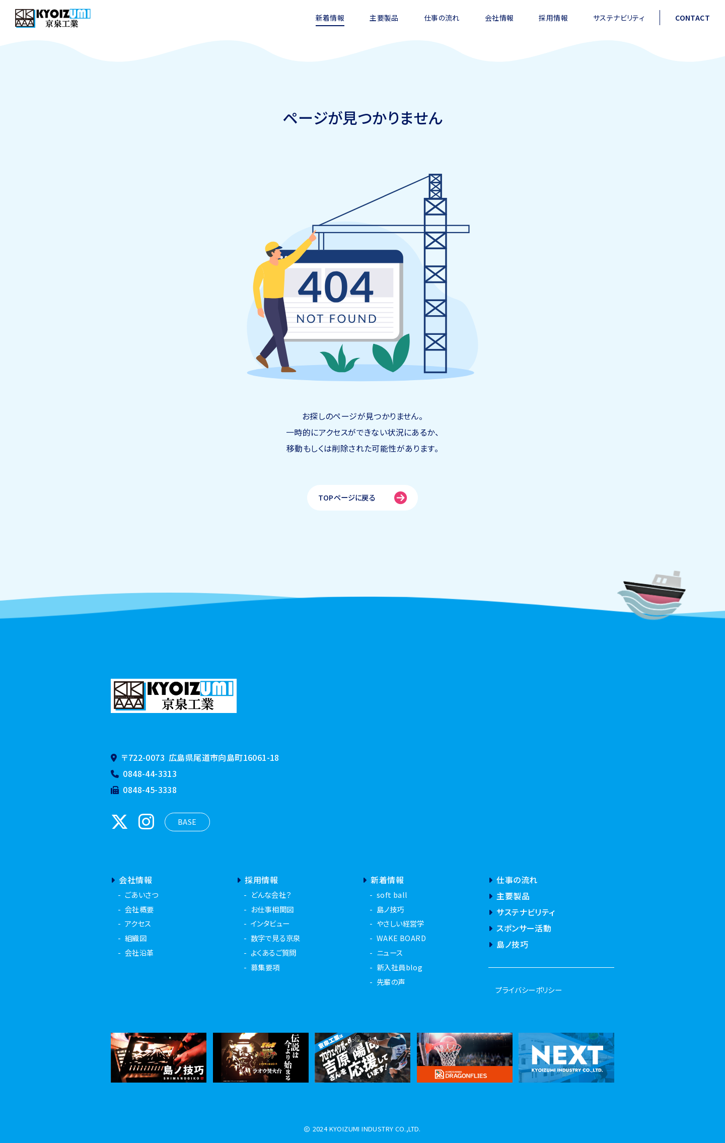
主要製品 (384, 18)
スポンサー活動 (519, 928)
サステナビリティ (618, 18)
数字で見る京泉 (276, 938)
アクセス (138, 923)
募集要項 (265, 967)
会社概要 (139, 909)
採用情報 (553, 18)
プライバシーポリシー (528, 989)
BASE (187, 821)
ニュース (390, 952)
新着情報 (330, 18)
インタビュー (270, 923)
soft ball (392, 894)
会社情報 (499, 18)
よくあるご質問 (274, 952)
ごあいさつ (141, 894)
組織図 (136, 938)
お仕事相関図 (272, 909)
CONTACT (692, 18)
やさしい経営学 (400, 923)
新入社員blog (399, 967)
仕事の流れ (442, 18)
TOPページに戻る (362, 497)
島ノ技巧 (390, 909)
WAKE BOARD (401, 938)
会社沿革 (139, 952)
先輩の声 (391, 981)
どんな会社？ (271, 894)
